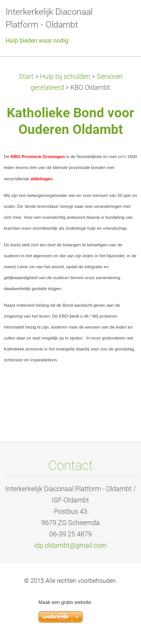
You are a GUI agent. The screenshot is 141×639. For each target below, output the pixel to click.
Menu (120, 17)
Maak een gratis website (64, 602)
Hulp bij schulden (65, 76)
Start (26, 76)
